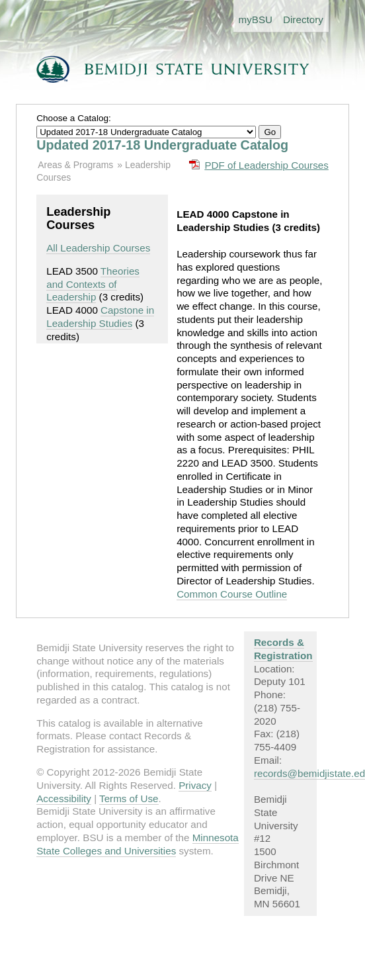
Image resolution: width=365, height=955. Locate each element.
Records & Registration (283, 649)
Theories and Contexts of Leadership (93, 284)
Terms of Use (128, 798)
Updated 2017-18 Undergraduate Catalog (162, 145)
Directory (303, 19)
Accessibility (63, 798)
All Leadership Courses (98, 247)
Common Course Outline (232, 594)
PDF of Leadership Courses (266, 165)
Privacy (195, 785)
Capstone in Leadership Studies (100, 316)
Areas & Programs (75, 164)
